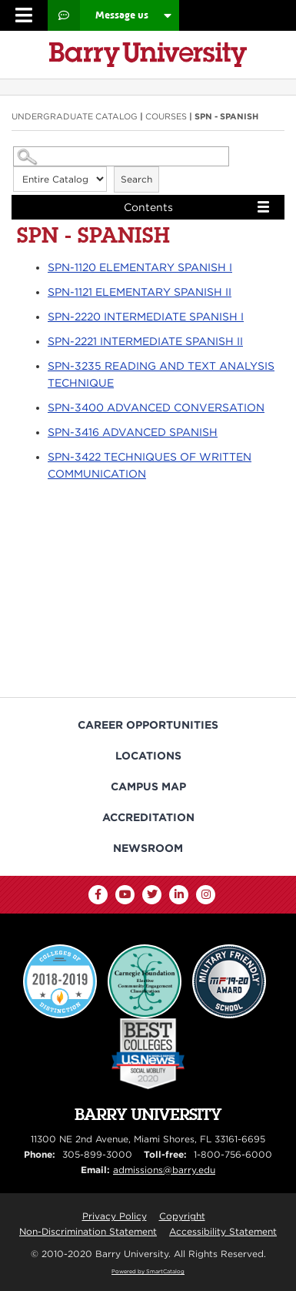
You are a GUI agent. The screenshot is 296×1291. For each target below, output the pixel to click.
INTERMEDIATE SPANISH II (145, 341)
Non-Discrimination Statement (88, 1231)
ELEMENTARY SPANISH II (139, 292)
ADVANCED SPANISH (133, 432)
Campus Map (148, 786)
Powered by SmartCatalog (148, 1271)
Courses (166, 117)
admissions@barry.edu (164, 1169)
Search (136, 179)
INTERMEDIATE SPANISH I (146, 316)
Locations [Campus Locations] (148, 755)
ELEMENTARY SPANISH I (140, 267)
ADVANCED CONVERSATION (156, 407)
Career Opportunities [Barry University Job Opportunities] (148, 725)
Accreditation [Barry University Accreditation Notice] (148, 817)
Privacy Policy (114, 1216)
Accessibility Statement (223, 1231)
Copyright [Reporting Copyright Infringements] (182, 1216)
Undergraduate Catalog (75, 117)
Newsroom (148, 848)
